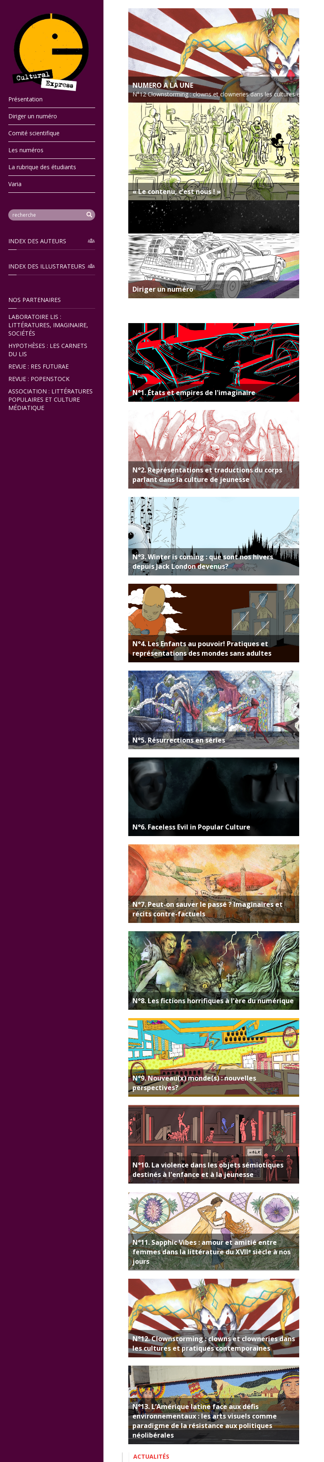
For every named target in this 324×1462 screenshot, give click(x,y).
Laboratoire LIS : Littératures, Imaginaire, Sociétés (48, 325)
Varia (15, 184)
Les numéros (25, 150)
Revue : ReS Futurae (38, 366)
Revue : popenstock (39, 379)
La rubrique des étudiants (42, 167)
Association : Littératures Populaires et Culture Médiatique (50, 399)
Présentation (25, 99)
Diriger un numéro (32, 116)
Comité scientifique (34, 133)
